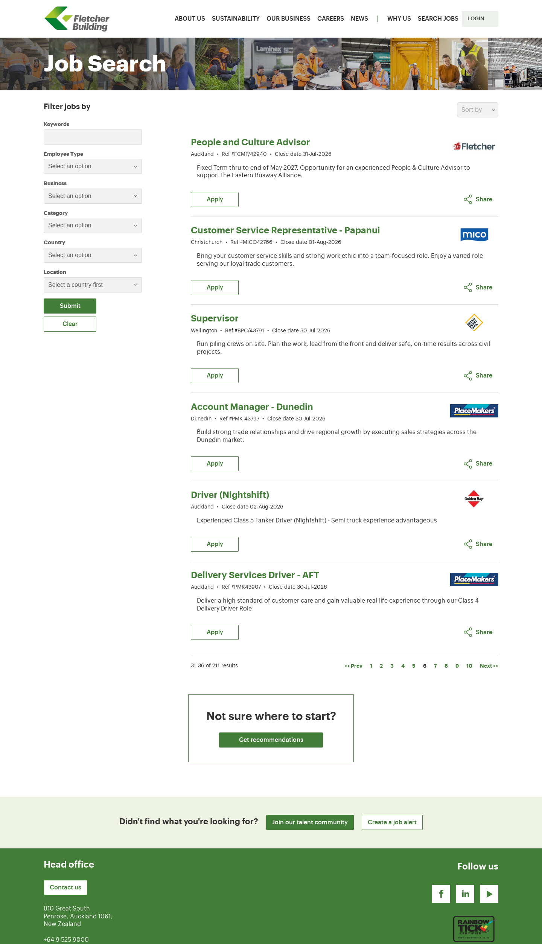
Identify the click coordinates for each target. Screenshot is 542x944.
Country (75, 242)
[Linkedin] (465, 858)
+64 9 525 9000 (66, 904)
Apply (215, 193)
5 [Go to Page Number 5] (414, 629)
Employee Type (84, 154)
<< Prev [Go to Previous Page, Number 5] (353, 629)
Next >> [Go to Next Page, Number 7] (489, 629)
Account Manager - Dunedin (252, 388)
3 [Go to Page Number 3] (392, 629)
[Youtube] (489, 858)
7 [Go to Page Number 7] (435, 629)
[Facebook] (441, 858)
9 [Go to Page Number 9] (457, 629)
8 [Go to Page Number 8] (446, 629)
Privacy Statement (472, 934)
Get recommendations (271, 704)
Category (76, 213)
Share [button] (477, 193)
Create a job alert (392, 786)
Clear (70, 324)
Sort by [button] (471, 110)
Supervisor (215, 306)
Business (76, 183)
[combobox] (93, 166)
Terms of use (420, 934)
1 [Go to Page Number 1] (371, 629)
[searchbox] (86, 284)
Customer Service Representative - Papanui (285, 224)
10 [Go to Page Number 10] (469, 629)
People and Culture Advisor (250, 142)
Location (55, 272)
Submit (70, 306)
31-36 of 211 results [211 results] (214, 629)
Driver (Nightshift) (230, 470)
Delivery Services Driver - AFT (255, 545)
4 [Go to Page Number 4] (403, 629)
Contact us (65, 851)
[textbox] (76, 166)
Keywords (56, 124)
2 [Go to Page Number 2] (381, 629)
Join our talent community (310, 786)
